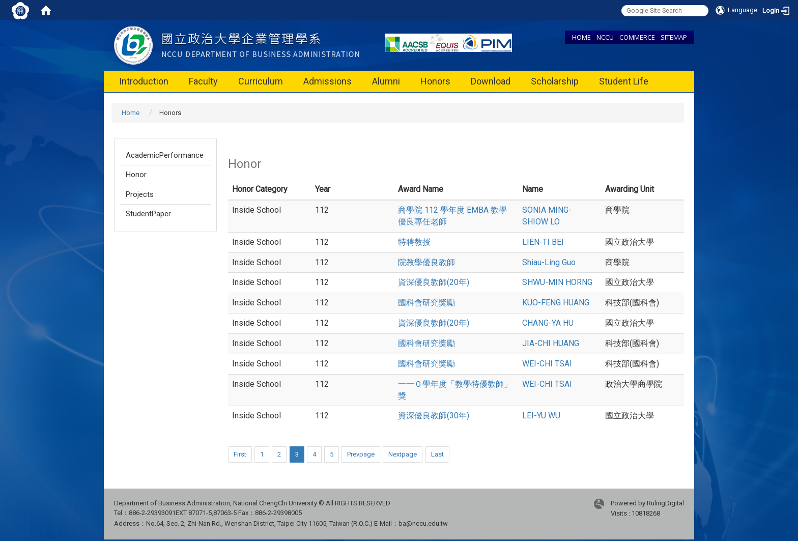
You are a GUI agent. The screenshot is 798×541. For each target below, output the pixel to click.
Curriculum (260, 81)
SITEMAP (674, 37)
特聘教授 (414, 242)
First (240, 454)
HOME (581, 37)
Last (437, 454)
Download (490, 81)
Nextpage (402, 454)
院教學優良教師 (426, 262)
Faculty (203, 81)
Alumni (386, 81)
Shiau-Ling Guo (549, 262)
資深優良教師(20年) (433, 282)
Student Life (623, 81)
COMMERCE (637, 37)
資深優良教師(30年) (433, 415)
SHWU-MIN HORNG (557, 282)
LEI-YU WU (541, 415)
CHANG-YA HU (548, 323)
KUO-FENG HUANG (555, 302)
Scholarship (555, 81)
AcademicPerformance (165, 155)
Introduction (143, 81)
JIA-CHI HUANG (550, 343)
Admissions (327, 81)
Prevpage (361, 454)
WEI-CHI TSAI (547, 363)
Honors (435, 81)
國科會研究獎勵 (426, 302)
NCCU (605, 37)
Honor (136, 174)
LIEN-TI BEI (543, 242)
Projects (140, 194)
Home (130, 113)
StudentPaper (148, 213)
